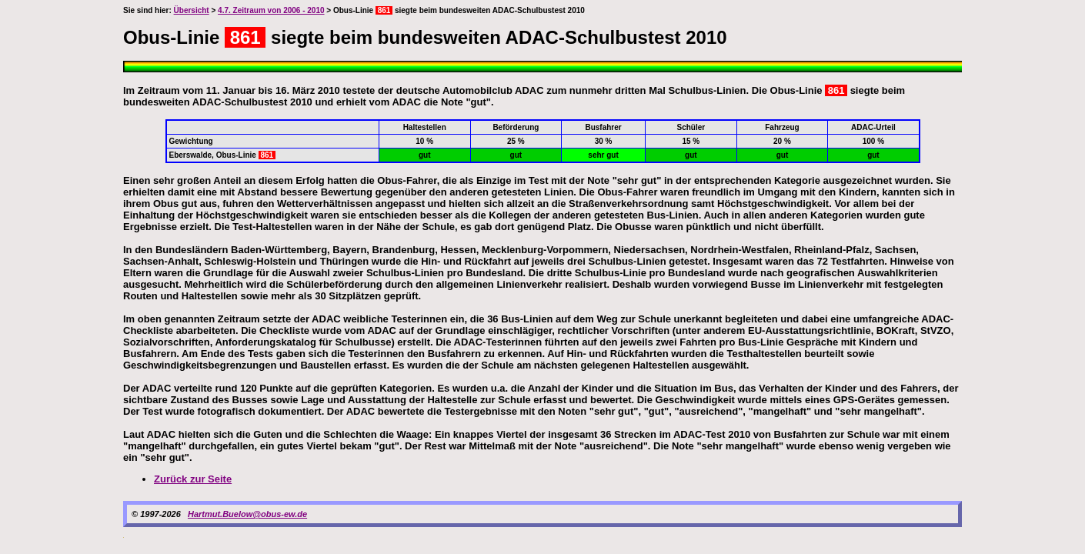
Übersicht (191, 10)
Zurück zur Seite (193, 479)
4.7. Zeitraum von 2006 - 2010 (271, 10)
